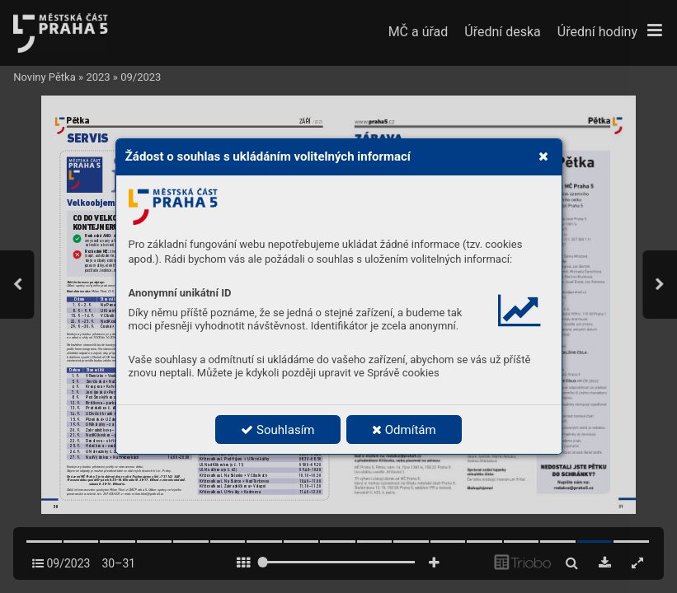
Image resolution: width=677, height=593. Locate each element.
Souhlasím (277, 430)
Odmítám (404, 430)
